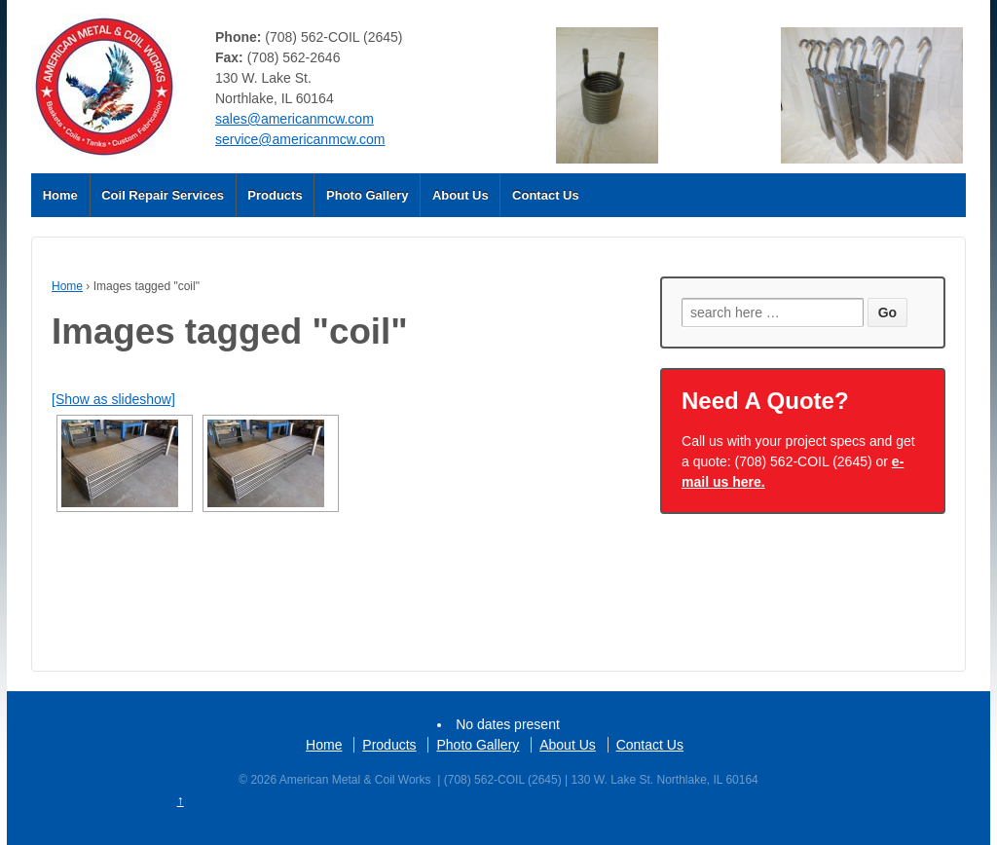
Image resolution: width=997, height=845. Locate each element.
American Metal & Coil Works (355, 780)
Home (60, 195)
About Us (460, 195)
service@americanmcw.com (300, 139)
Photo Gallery (367, 195)
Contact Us (545, 195)
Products (274, 195)
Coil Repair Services (162, 195)
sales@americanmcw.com (294, 119)
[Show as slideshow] (113, 399)
